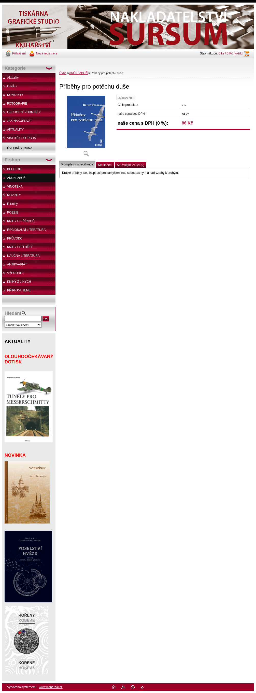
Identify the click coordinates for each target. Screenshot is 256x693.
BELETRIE (14, 169)
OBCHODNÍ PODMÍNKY (24, 112)
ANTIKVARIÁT (17, 264)
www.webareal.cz (51, 687)
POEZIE (12, 212)
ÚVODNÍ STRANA (19, 148)
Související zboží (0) (130, 165)
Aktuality (13, 77)
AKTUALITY (15, 129)
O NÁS (12, 86)
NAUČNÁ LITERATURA (23, 256)
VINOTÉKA (15, 186)
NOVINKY (14, 195)
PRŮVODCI (15, 238)
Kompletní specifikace (77, 164)
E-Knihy (12, 204)
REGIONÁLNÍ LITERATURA (26, 230)
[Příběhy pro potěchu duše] (86, 127)
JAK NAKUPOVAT (19, 121)
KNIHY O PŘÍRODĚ (20, 221)
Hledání (13, 313)
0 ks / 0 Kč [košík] (231, 53)
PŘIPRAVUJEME (19, 290)
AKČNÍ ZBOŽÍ (16, 178)
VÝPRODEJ (15, 273)
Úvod (62, 73)
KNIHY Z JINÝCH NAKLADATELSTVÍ (16, 283)
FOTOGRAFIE (17, 103)
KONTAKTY (15, 95)
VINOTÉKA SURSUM (21, 138)
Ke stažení (105, 165)
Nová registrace (46, 53)
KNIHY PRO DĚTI (19, 247)
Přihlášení (19, 53)
